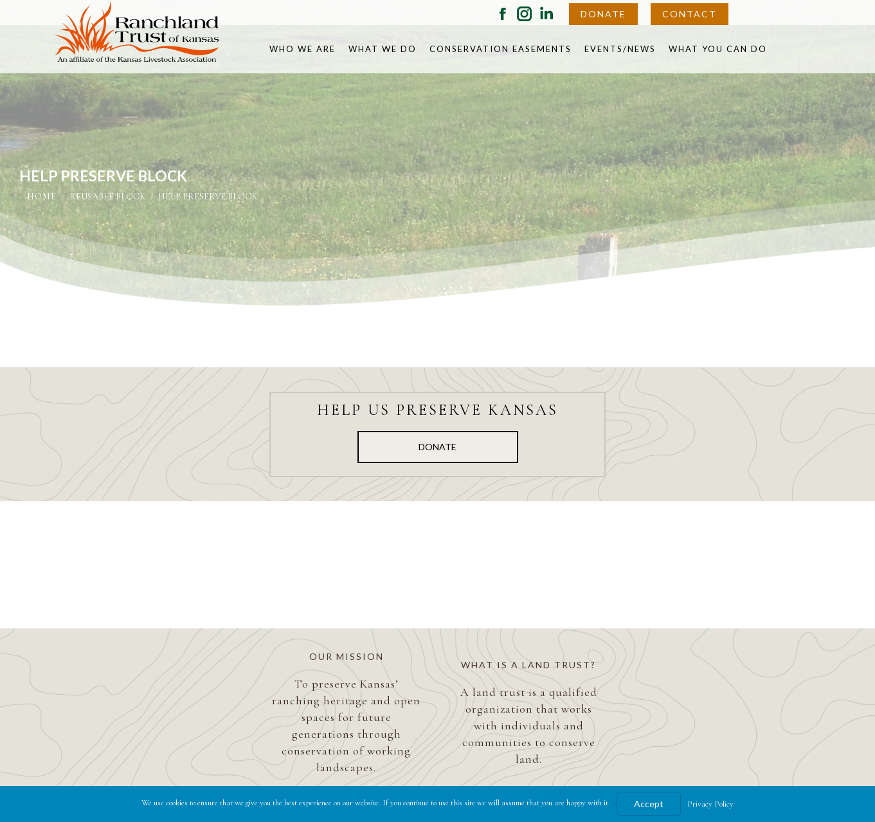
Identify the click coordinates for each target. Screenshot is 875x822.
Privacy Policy (710, 804)
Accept (648, 803)
